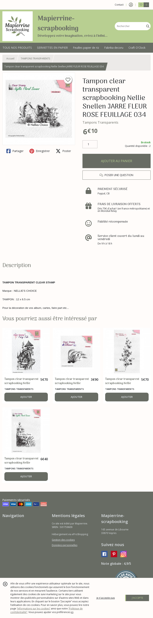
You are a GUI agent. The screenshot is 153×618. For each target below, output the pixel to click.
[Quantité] (89, 144)
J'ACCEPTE (137, 598)
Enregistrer (39, 151)
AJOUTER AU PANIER (116, 161)
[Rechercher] (147, 26)
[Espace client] (131, 5)
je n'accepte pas (105, 598)
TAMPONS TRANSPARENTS (35, 58)
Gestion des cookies (63, 539)
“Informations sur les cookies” (33, 608)
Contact (119, 4)
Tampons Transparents (100, 122)
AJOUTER (26, 397)
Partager (15, 151)
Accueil (10, 58)
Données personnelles (64, 545)
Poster (63, 151)
